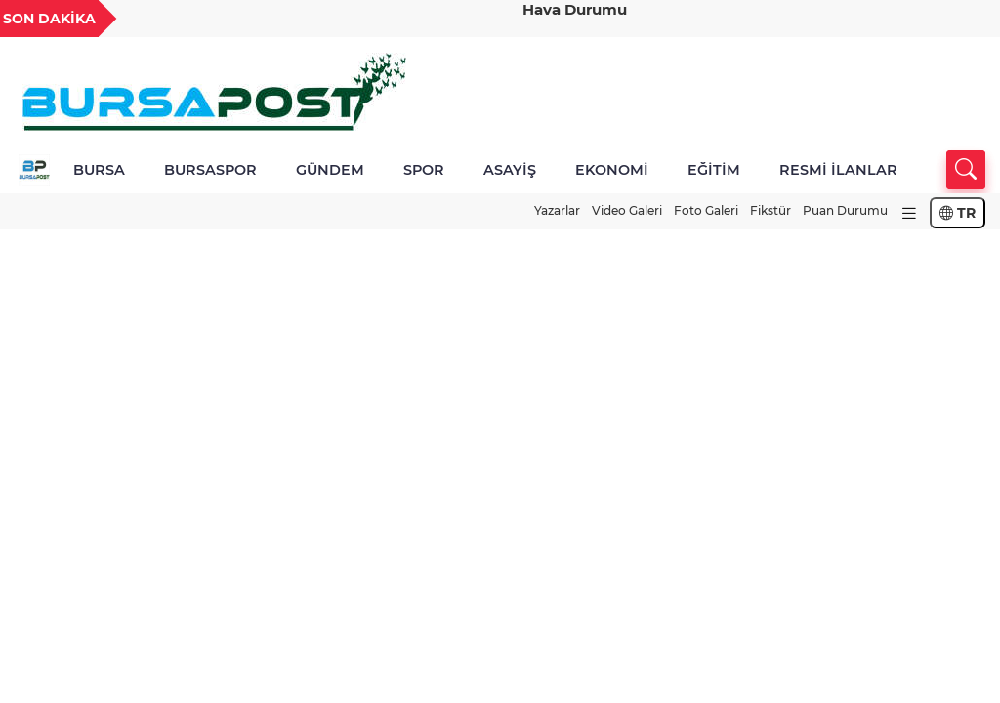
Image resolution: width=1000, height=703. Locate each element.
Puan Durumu (845, 210)
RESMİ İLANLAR (838, 170)
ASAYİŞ (509, 170)
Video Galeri (627, 210)
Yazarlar (557, 210)
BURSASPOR (210, 170)
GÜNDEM (330, 170)
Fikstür (770, 210)
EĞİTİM (714, 170)
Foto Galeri (706, 210)
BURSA (99, 170)
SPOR (423, 170)
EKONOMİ (611, 170)
